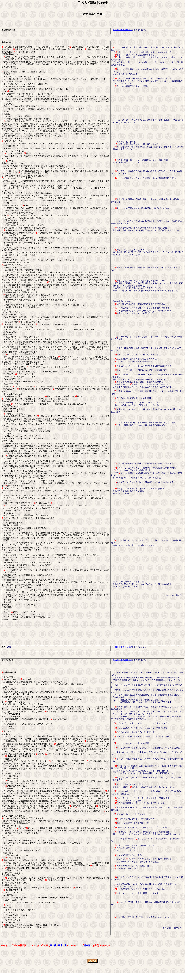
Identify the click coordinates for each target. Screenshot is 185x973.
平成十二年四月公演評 (122, 30)
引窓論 (87, 945)
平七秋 (53, 945)
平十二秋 (62, 945)
